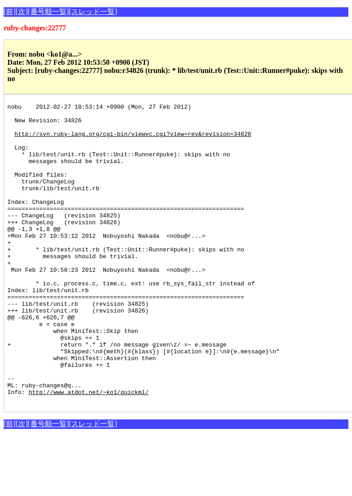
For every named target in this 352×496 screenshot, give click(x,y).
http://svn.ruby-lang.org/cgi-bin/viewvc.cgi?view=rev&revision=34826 (132, 140)
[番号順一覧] (48, 11)
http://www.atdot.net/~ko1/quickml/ (89, 450)
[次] (22, 11)
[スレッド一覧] (93, 11)
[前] (10, 11)
